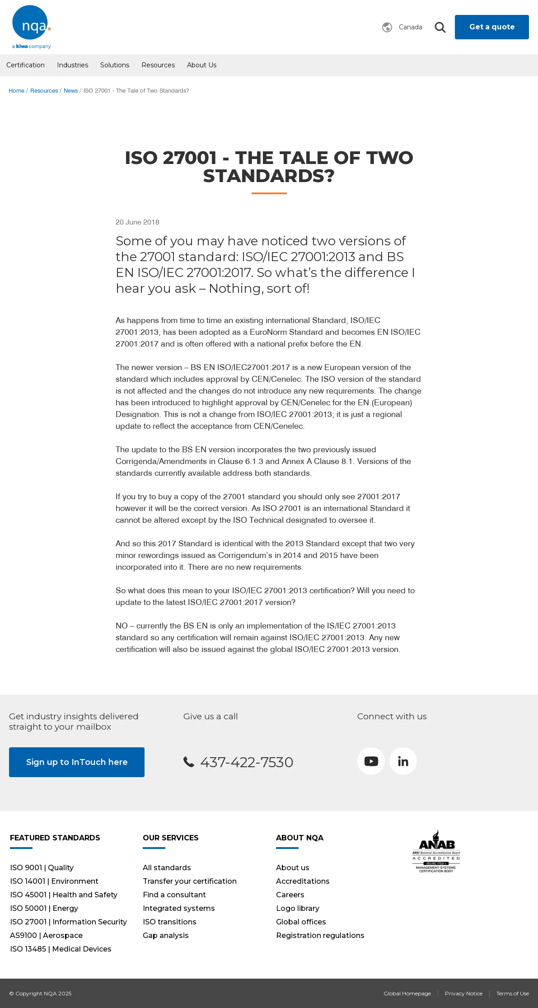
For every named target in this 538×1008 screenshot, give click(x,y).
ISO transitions (169, 922)
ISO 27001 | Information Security (68, 922)
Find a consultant (174, 895)
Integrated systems (179, 908)
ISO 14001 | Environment (54, 881)
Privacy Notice (463, 993)
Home (16, 90)
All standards (167, 867)
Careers (290, 895)
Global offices (301, 922)
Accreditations (303, 881)
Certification (25, 65)
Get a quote (492, 27)
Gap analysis (166, 935)
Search (440, 27)
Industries (72, 65)
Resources (158, 65)
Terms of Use (512, 993)
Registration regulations (320, 935)
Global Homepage (407, 993)
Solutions (114, 65)
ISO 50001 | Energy (44, 908)
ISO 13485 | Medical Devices (61, 949)
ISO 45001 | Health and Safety (63, 895)
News (71, 90)
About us (201, 65)
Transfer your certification (190, 881)
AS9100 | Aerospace (46, 935)
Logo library (297, 908)
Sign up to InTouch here (77, 762)
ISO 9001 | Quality (42, 867)
